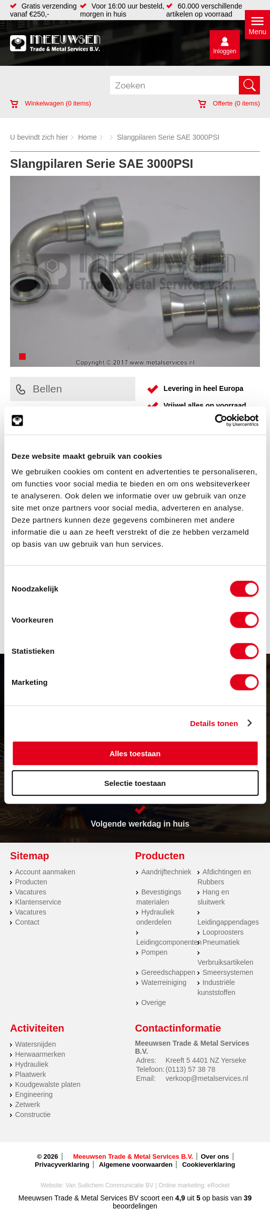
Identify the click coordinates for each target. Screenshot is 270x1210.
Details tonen (214, 723)
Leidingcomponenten (169, 942)
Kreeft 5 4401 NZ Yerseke (205, 1060)
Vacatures (30, 892)
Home (87, 137)
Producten (31, 882)
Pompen (154, 952)
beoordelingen (135, 1206)
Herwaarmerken (40, 1054)
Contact (27, 922)
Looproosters (223, 932)
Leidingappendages (228, 922)
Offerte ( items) (229, 103)
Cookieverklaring (208, 1164)
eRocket (219, 1185)
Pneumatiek (221, 942)
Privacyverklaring (62, 1164)
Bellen (39, 388)
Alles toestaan (135, 753)
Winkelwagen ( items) (50, 103)
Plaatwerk (30, 1074)
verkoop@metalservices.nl (206, 1078)
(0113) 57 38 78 (190, 1069)
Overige (153, 1002)
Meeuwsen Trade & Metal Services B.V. (133, 1156)
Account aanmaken (45, 872)
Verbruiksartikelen (225, 962)
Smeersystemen (228, 972)
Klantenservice (38, 902)
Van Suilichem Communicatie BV (109, 1185)
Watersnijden (35, 1044)
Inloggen (224, 51)
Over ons (215, 1156)
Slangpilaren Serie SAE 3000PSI (168, 137)
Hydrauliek (31, 1064)
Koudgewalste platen (47, 1084)
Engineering (34, 1094)
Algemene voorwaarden (136, 1164)
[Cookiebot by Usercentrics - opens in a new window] (214, 420)
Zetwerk (27, 1104)
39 (248, 1198)
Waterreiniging (164, 982)
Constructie (33, 1115)
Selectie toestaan (135, 782)
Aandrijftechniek (166, 872)
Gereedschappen (168, 972)
